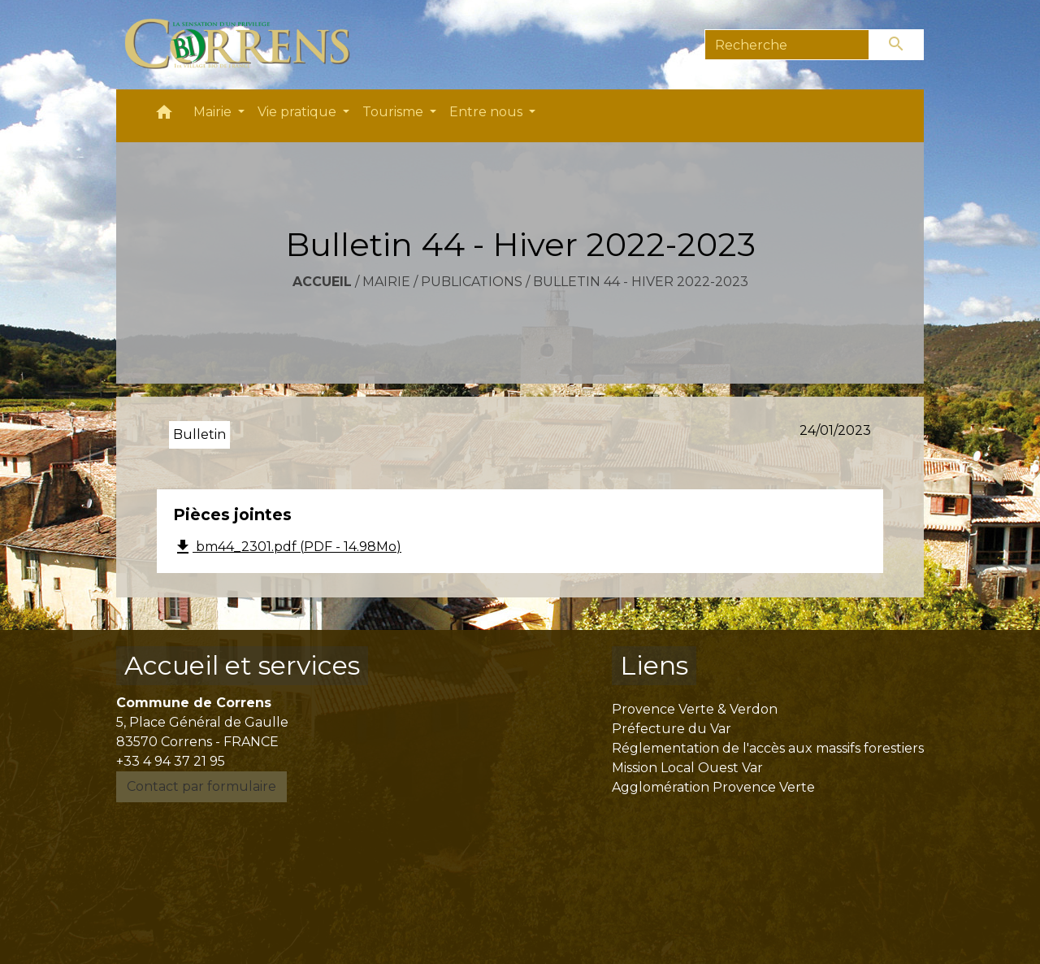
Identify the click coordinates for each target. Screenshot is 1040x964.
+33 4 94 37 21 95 (170, 761)
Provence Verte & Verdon (695, 709)
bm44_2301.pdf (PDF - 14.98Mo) (287, 547)
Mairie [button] (214, 111)
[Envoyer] (897, 44)
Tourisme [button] (394, 111)
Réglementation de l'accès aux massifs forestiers (768, 748)
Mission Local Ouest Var (687, 767)
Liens (654, 665)
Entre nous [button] (487, 111)
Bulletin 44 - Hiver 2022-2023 (640, 281)
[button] (164, 116)
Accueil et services (242, 665)
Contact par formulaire (201, 786)
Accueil (322, 281)
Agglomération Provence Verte (713, 787)
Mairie (386, 281)
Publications (471, 281)
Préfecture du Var (671, 728)
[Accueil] (246, 44)
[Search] (786, 44)
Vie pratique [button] (299, 111)
